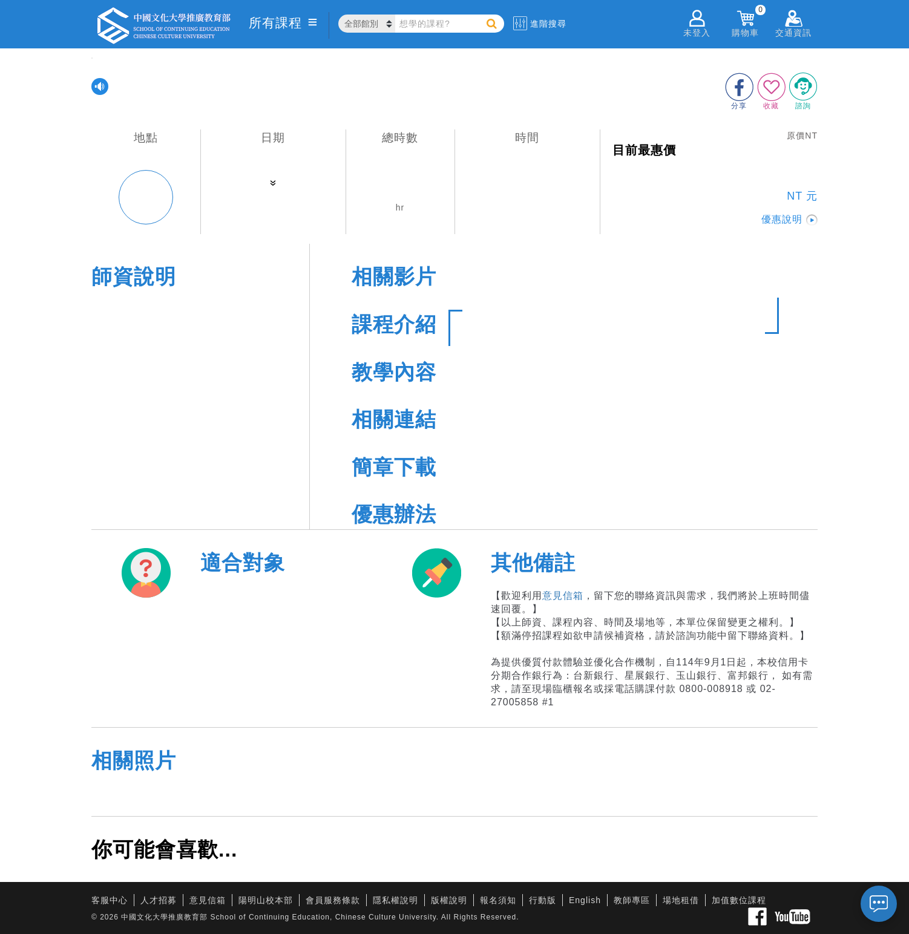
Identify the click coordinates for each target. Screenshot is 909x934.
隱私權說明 (395, 900)
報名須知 (498, 900)
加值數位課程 (739, 900)
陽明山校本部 (265, 900)
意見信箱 (562, 595)
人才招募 (158, 900)
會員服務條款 (333, 900)
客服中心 (109, 900)
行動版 (542, 900)
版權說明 (449, 900)
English (585, 900)
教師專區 (632, 900)
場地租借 (681, 900)
